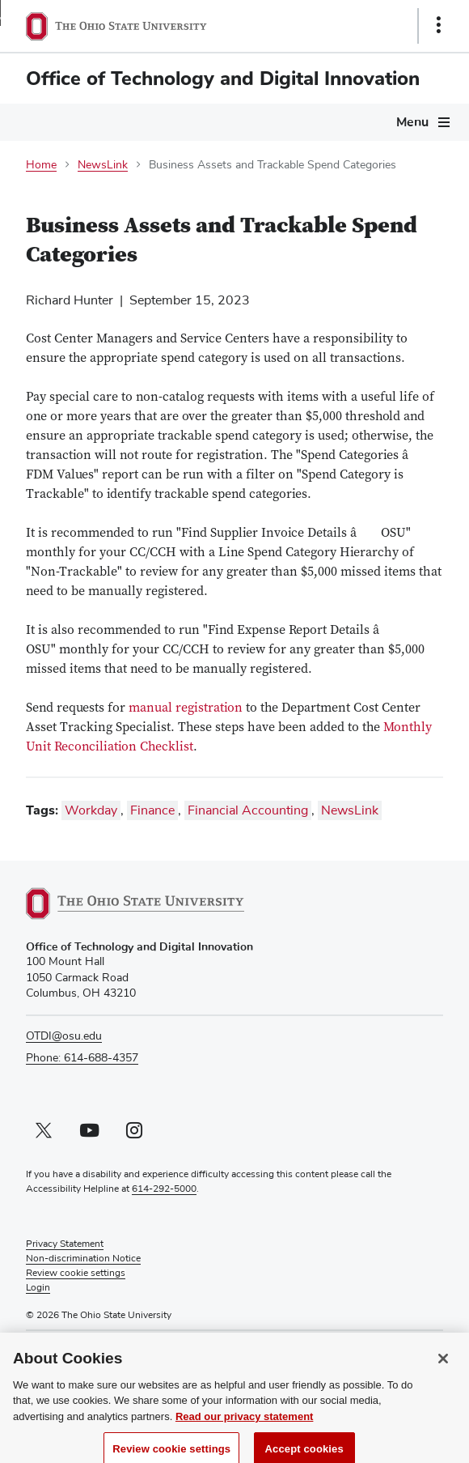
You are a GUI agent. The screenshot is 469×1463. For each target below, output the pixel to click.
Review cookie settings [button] (75, 1273)
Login (38, 1288)
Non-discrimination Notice (83, 1259)
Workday (91, 810)
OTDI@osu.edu (64, 1036)
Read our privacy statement (244, 1425)
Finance (152, 810)
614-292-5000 (164, 1189)
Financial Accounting (248, 810)
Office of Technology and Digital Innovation (223, 78)
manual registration (186, 708)
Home (41, 165)
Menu (412, 122)
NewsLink (103, 165)
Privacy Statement (65, 1244)
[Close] (443, 1367)
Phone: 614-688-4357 (82, 1058)
